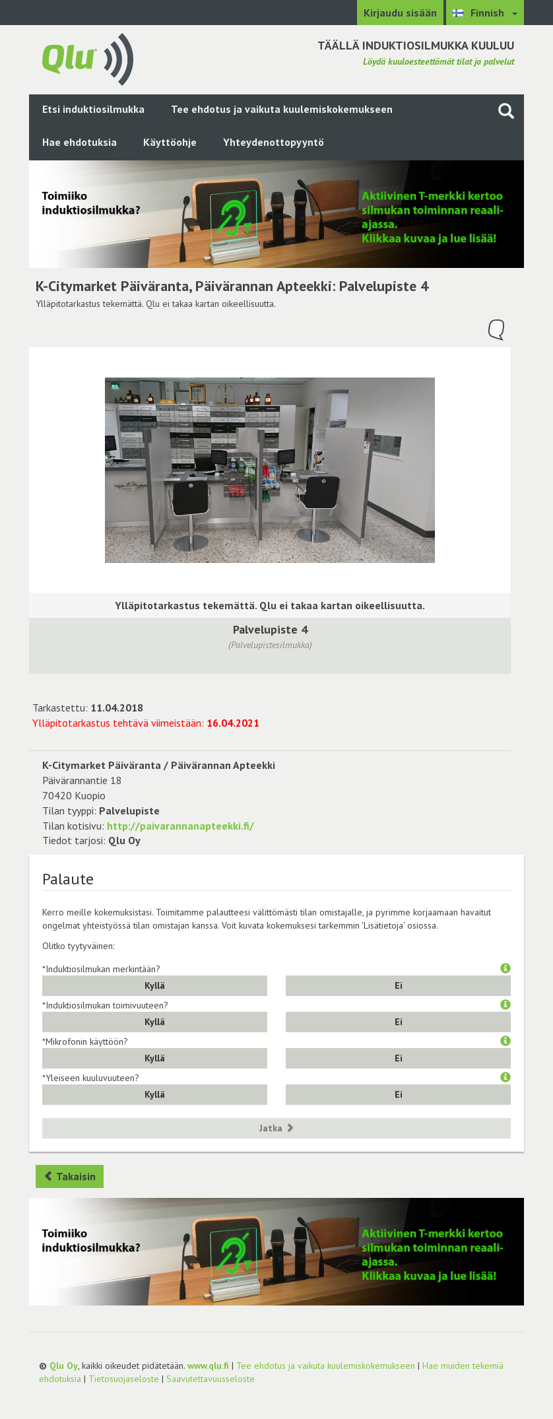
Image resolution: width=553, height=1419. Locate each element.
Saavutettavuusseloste (210, 1379)
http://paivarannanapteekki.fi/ (180, 825)
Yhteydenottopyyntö (273, 141)
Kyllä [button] (155, 985)
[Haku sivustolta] (506, 110)
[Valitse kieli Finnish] (485, 12)
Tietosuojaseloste (123, 1379)
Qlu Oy (63, 1365)
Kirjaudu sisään (400, 12)
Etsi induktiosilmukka (93, 109)
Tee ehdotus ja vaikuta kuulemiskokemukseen (282, 109)
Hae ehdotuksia (79, 141)
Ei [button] (399, 985)
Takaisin (70, 1176)
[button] (505, 968)
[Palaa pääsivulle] (87, 58)
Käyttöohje (170, 141)
